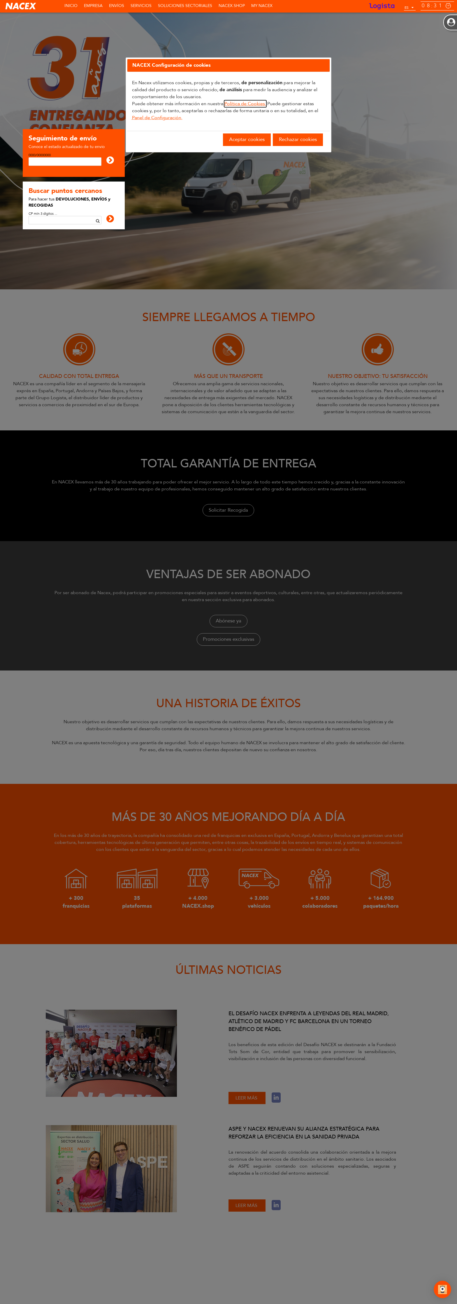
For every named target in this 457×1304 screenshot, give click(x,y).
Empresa (93, 5)
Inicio (71, 5)
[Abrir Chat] (442, 1290)
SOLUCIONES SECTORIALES (185, 5)
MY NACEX (262, 5)
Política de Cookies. (245, 104)
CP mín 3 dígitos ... (43, 213)
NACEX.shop (232, 5)
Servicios (141, 5)
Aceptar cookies (247, 139)
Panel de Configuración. (157, 118)
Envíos (116, 5)
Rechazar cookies (298, 139)
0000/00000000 (40, 155)
